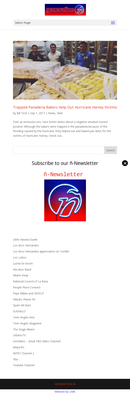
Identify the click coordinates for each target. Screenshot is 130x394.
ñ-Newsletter (65, 175)
